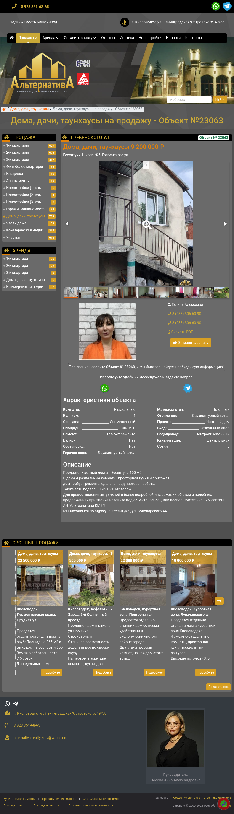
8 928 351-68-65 (35, 7)
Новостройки (149, 38)
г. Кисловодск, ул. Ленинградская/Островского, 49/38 (178, 22)
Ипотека (127, 38)
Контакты (193, 38)
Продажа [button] (28, 38)
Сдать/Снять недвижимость (102, 799)
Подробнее (51, 672)
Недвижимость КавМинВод (33, 22)
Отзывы (108, 38)
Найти (220, 99)
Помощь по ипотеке (47, 805)
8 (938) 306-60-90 (184, 314)
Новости (173, 38)
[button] (146, 221)
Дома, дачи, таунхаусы (29, 109)
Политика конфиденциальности (91, 805)
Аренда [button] (51, 38)
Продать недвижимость (59, 799)
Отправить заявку (190, 343)
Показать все (218, 687)
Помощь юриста (14, 805)
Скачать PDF (180, 332)
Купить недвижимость (19, 799)
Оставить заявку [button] (80, 38)
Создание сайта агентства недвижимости (202, 797)
